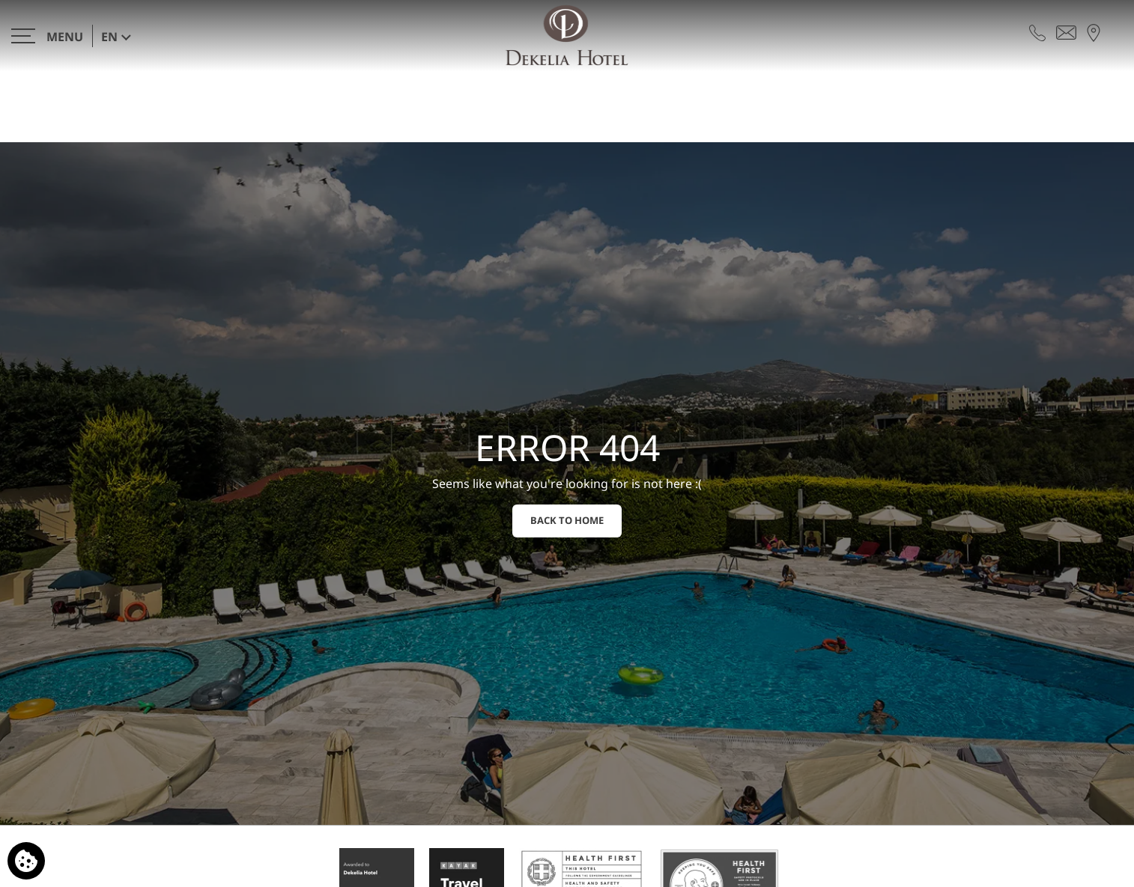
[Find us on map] (1093, 31)
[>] (47, 35)
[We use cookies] (26, 861)
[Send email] (1066, 31)
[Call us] (1037, 31)
